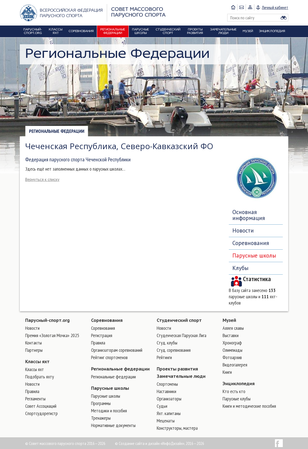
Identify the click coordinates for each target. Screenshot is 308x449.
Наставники (166, 391)
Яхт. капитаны (169, 413)
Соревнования (250, 243)
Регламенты (35, 398)
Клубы (240, 268)
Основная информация (248, 215)
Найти (284, 18)
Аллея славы (233, 328)
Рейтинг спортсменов (109, 357)
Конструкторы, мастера (177, 428)
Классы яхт (37, 361)
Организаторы (169, 398)
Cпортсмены (167, 384)
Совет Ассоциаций (40, 406)
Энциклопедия (239, 383)
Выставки (231, 335)
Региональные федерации (56, 131)
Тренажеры (101, 418)
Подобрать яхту (39, 376)
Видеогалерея (235, 365)
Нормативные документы (113, 425)
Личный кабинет (275, 7)
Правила (32, 391)
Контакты (33, 343)
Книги (227, 372)
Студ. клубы (167, 343)
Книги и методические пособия (249, 406)
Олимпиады (232, 350)
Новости (243, 230)
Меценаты (166, 420)
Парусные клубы (237, 398)
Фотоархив (232, 357)
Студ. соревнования (174, 350)
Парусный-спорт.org (47, 320)
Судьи (162, 406)
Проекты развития (177, 369)
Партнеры (34, 350)
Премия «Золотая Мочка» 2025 (52, 335)
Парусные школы (254, 255)
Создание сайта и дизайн (139, 443)
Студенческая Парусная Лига (181, 335)
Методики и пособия (109, 410)
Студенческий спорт (179, 320)
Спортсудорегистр (41, 413)
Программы (101, 403)
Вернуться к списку (42, 179)
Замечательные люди (181, 376)
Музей (229, 320)
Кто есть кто (234, 391)
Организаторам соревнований (116, 350)
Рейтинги (164, 357)
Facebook (279, 443)
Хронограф (232, 343)
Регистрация (101, 335)
